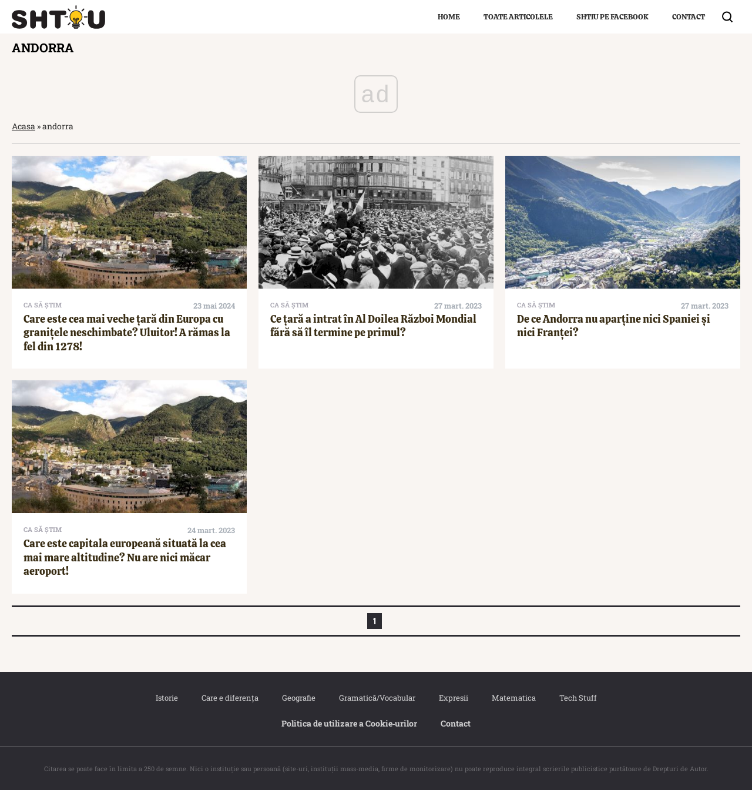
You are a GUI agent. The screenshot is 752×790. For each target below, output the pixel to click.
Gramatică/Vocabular (377, 697)
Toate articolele (518, 17)
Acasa (23, 126)
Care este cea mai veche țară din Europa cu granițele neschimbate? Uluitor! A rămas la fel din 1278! (127, 332)
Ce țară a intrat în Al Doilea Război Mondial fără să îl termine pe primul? (373, 325)
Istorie (167, 697)
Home (449, 17)
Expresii (453, 697)
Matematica (514, 697)
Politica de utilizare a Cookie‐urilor (349, 723)
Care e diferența (230, 697)
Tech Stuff (578, 697)
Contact (688, 17)
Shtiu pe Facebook (612, 17)
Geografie (298, 697)
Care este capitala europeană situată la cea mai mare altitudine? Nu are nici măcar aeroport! (125, 557)
